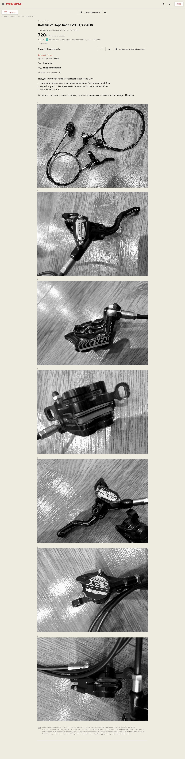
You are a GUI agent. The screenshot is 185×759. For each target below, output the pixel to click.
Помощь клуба (132, 732)
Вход (179, 4)
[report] (130, 49)
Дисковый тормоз (44, 21)
